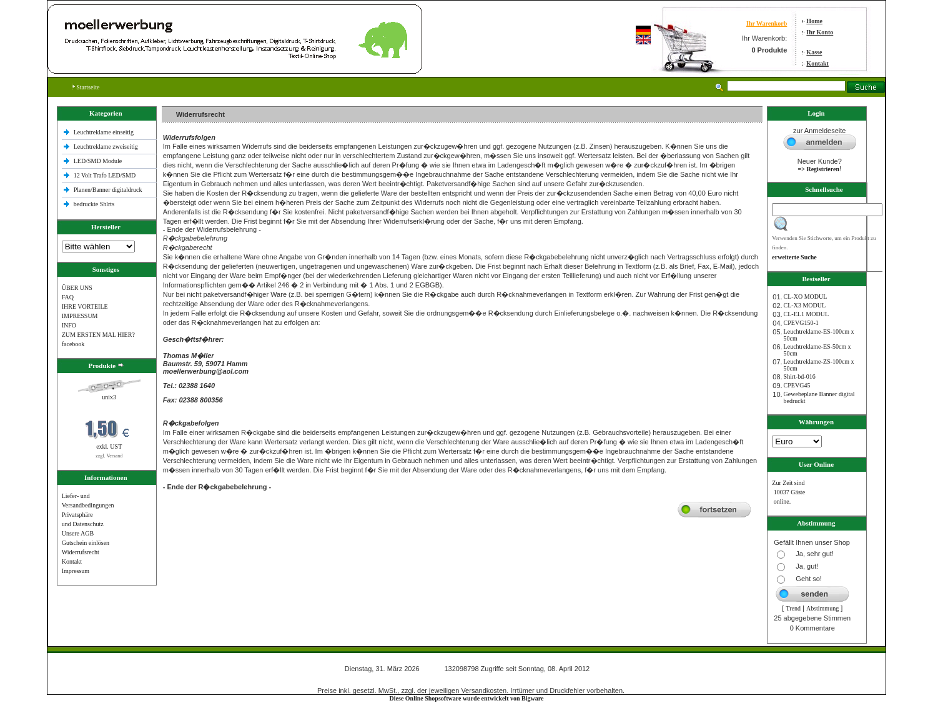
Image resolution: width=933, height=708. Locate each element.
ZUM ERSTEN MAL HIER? (98, 334)
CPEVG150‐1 (801, 322)
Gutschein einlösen (85, 542)
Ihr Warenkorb (766, 23)
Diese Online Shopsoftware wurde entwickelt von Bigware (467, 698)
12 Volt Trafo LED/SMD (105, 175)
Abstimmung (822, 608)
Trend (793, 608)
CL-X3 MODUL (805, 305)
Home (814, 20)
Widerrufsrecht (80, 552)
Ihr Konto (819, 32)
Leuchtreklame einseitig (105, 132)
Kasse (814, 52)
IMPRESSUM (80, 315)
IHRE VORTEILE (85, 306)
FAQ (68, 297)
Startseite (86, 87)
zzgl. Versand (109, 456)
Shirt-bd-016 (800, 376)
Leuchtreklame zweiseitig (107, 146)
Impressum (75, 570)
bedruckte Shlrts (94, 204)
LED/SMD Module (98, 160)
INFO (69, 325)
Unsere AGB (78, 533)
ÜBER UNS (77, 287)
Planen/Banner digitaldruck (108, 189)
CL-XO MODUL (805, 296)
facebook (73, 344)
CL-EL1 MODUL (806, 314)
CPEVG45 (797, 385)
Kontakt (817, 63)
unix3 (109, 397)
